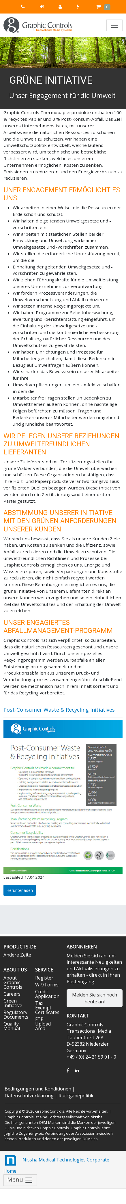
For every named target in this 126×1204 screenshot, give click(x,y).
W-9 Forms (47, 985)
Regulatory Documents (15, 1014)
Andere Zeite (17, 955)
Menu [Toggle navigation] (20, 1180)
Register (44, 978)
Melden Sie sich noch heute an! (94, 998)
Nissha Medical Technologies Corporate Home (56, 1163)
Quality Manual (11, 1026)
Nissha (96, 1116)
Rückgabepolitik (76, 1095)
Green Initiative (12, 1003)
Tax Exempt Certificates (47, 1007)
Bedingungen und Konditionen (38, 1089)
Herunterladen (19, 890)
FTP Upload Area (43, 1024)
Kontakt (78, 1016)
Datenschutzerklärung (29, 1095)
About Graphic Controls (12, 982)
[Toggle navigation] (114, 25)
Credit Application (47, 993)
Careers (11, 994)
